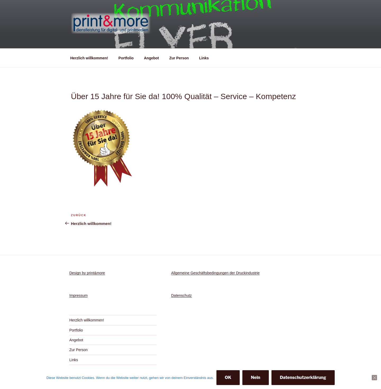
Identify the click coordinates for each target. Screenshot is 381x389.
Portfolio (126, 58)
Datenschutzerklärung (303, 377)
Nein (255, 377)
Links (204, 58)
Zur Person (179, 58)
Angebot (151, 58)
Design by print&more (87, 273)
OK (228, 377)
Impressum (78, 295)
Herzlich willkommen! (89, 58)
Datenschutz (181, 295)
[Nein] (374, 377)
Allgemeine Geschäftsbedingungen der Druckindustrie (215, 273)
